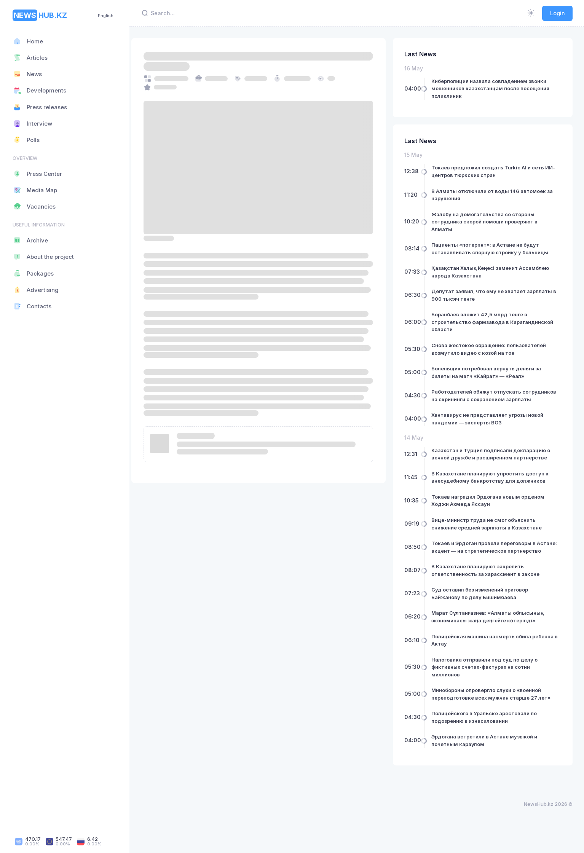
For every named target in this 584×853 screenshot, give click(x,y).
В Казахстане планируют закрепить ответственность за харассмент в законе (489, 585)
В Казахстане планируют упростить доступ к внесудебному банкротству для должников (493, 484)
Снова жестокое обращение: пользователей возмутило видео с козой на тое (492, 349)
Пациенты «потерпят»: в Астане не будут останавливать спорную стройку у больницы (493, 248)
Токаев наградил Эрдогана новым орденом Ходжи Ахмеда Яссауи (491, 508)
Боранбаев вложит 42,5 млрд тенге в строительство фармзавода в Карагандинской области (496, 321)
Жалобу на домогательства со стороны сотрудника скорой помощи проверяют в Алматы (488, 221)
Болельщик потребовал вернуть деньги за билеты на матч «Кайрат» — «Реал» (490, 372)
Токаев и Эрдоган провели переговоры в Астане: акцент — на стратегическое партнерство (487, 558)
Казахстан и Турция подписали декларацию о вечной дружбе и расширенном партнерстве (494, 461)
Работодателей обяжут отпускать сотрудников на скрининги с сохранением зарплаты (489, 399)
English (105, 15)
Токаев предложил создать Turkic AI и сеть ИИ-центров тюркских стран (491, 171)
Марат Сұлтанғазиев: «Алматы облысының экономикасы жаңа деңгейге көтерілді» (491, 631)
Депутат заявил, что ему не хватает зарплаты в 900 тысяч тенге (495, 295)
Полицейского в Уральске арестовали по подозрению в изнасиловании (488, 732)
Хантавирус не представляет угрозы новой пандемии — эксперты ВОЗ (491, 426)
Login (557, 13)
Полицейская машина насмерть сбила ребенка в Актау (496, 655)
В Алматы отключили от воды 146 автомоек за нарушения (496, 195)
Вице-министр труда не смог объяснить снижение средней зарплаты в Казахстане (490, 531)
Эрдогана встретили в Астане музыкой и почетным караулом (488, 755)
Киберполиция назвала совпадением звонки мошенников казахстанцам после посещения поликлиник (494, 88)
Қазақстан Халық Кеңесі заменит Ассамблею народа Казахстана (494, 272)
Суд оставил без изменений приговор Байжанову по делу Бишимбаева (483, 608)
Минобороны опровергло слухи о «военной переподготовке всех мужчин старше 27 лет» (494, 709)
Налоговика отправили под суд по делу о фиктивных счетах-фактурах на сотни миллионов (488, 681)
